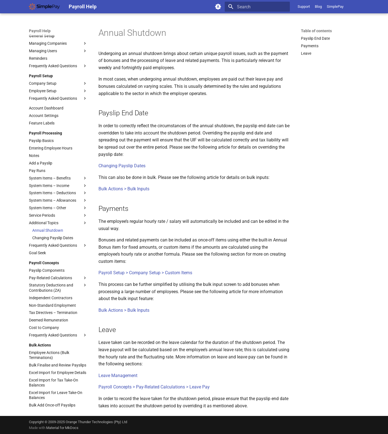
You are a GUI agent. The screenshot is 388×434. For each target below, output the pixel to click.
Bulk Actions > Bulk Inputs (123, 188)
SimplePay (335, 6)
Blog (318, 6)
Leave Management (117, 375)
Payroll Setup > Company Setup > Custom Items (145, 272)
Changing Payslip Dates (121, 165)
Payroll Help (40, 31)
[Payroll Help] (44, 6)
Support (304, 6)
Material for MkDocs (62, 428)
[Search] (257, 7)
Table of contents (316, 31)
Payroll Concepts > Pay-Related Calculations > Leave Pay (154, 387)
